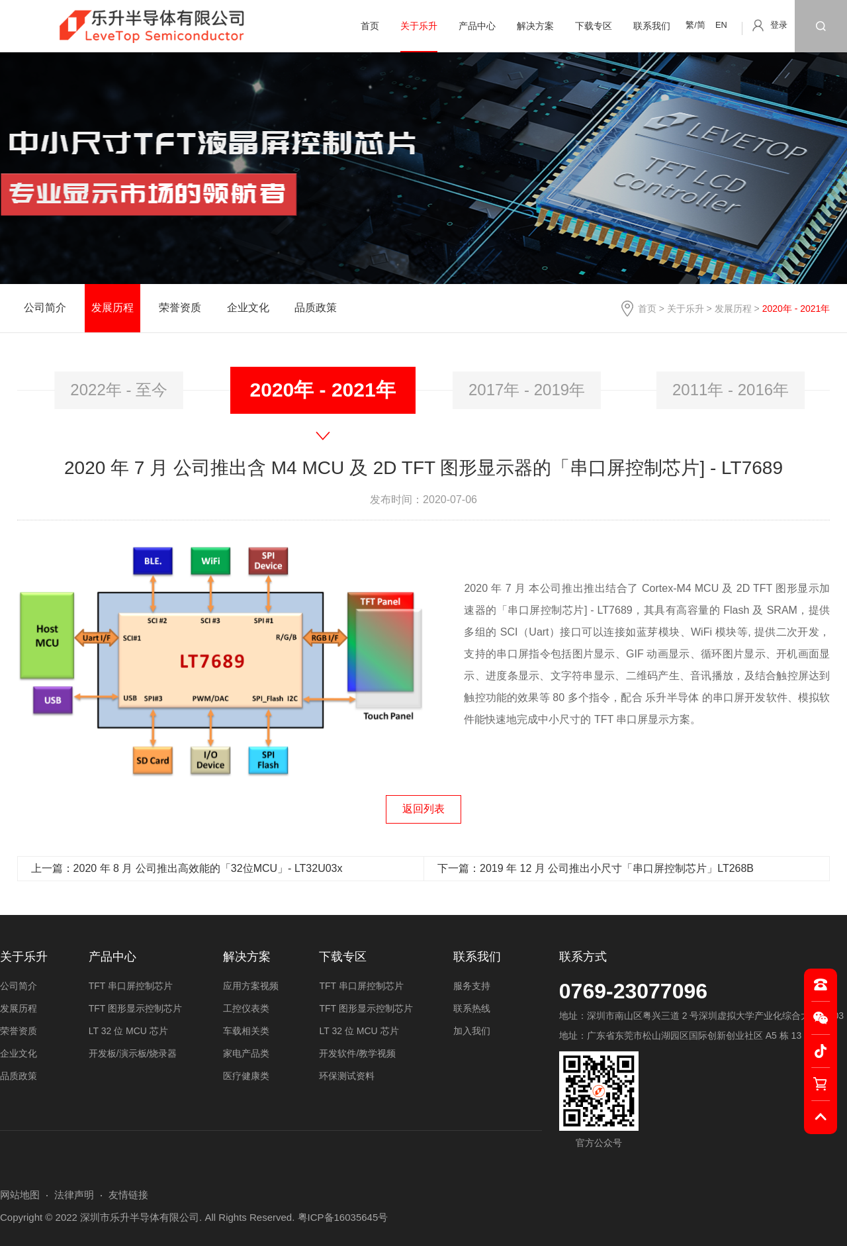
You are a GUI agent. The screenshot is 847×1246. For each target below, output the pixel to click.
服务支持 (471, 986)
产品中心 (477, 26)
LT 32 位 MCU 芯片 (128, 1031)
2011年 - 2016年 (730, 390)
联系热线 (471, 1008)
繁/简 (695, 25)
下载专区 (593, 26)
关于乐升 (418, 26)
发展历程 (733, 308)
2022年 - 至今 (118, 390)
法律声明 (74, 1194)
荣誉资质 (180, 307)
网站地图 (20, 1194)
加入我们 (471, 1031)
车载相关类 (246, 1031)
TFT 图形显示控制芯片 (135, 1008)
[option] (119, 390)
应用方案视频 (251, 986)
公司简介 (45, 307)
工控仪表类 (246, 1008)
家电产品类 (246, 1053)
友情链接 (128, 1194)
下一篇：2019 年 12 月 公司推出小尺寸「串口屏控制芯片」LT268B (595, 868)
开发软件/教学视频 (357, 1053)
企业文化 (248, 307)
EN (721, 25)
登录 (778, 25)
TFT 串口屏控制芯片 (131, 986)
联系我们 (651, 26)
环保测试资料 (347, 1076)
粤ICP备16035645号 (343, 1217)
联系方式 (583, 956)
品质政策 (315, 307)
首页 (370, 26)
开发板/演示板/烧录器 (133, 1053)
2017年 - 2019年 (526, 390)
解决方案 (535, 26)
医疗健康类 (246, 1076)
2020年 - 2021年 (323, 390)
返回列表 (423, 808)
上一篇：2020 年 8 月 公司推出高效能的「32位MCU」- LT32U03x (187, 868)
